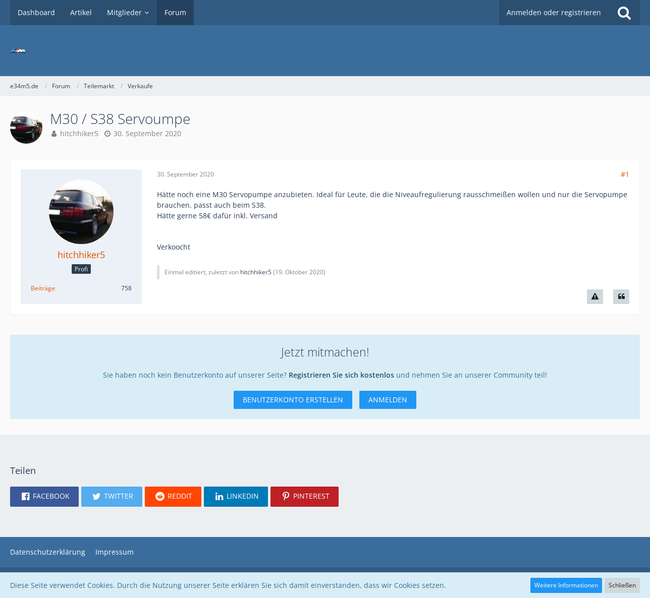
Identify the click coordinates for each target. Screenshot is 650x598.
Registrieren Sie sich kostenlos (341, 375)
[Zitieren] (621, 297)
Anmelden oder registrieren (554, 12)
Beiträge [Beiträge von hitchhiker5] (43, 288)
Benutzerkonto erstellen (293, 399)
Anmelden (387, 399)
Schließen (622, 585)
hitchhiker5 (79, 133)
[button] (44, 497)
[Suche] (624, 12)
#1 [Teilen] (625, 174)
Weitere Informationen (566, 585)
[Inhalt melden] (595, 297)
